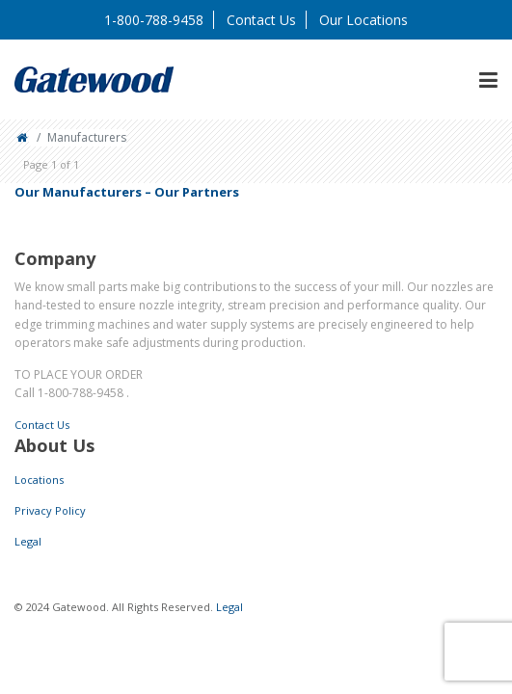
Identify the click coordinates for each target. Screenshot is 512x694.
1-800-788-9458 (153, 20)
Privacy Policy (50, 510)
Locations (39, 479)
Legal (27, 541)
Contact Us (261, 20)
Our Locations (363, 20)
